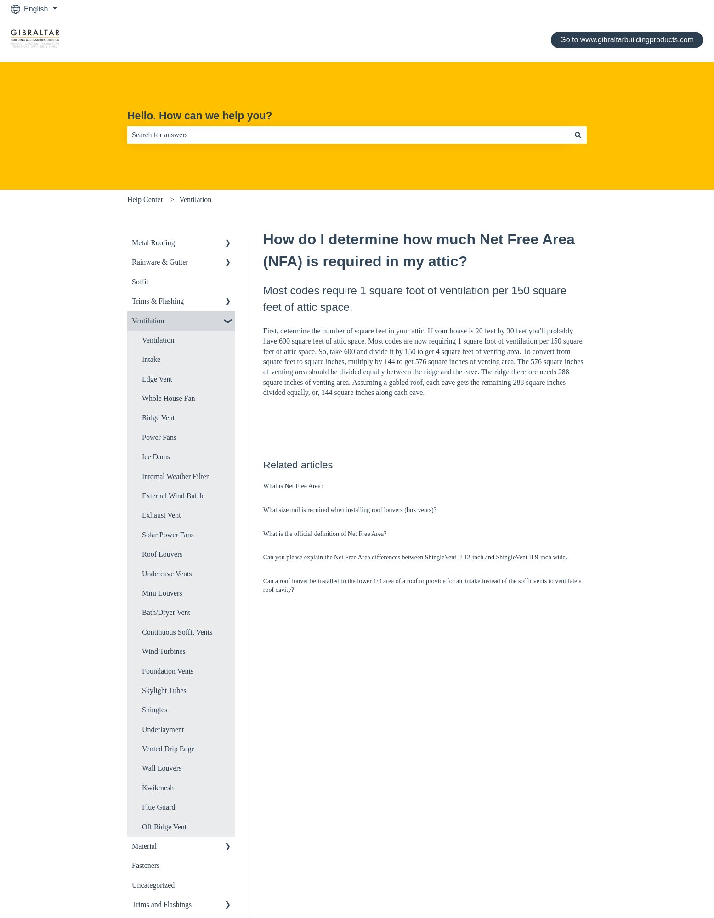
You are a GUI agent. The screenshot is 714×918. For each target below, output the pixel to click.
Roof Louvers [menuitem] (162, 554)
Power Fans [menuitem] (159, 437)
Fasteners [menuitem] (145, 865)
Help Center (145, 199)
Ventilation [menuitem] (148, 321)
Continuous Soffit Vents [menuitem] (177, 632)
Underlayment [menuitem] (163, 729)
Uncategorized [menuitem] (153, 885)
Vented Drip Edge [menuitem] (168, 749)
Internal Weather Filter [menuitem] (175, 476)
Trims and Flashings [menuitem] (162, 904)
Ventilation (195, 199)
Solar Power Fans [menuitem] (168, 535)
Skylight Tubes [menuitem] (164, 690)
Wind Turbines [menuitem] (164, 651)
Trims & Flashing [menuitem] (158, 301)
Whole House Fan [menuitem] (168, 398)
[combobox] (348, 135)
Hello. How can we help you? (199, 116)
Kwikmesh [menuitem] (158, 788)
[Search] (578, 135)
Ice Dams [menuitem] (156, 457)
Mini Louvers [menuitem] (162, 593)
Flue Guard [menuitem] (158, 807)
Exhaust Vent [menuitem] (161, 515)
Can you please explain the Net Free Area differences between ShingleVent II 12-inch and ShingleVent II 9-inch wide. (415, 557)
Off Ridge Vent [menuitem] (164, 827)
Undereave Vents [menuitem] (167, 574)
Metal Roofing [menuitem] (153, 243)
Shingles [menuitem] (154, 710)
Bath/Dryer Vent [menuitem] (166, 612)
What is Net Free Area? (293, 486)
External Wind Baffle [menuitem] (173, 496)
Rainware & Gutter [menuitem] (160, 262)
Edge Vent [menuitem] (157, 379)
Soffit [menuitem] (140, 282)
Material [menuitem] (144, 846)
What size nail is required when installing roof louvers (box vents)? (349, 510)
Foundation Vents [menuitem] (167, 671)
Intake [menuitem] (151, 359)
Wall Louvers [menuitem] (161, 768)
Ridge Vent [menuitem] (158, 418)
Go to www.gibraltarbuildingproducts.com (627, 40)
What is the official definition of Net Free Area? (325, 533)
